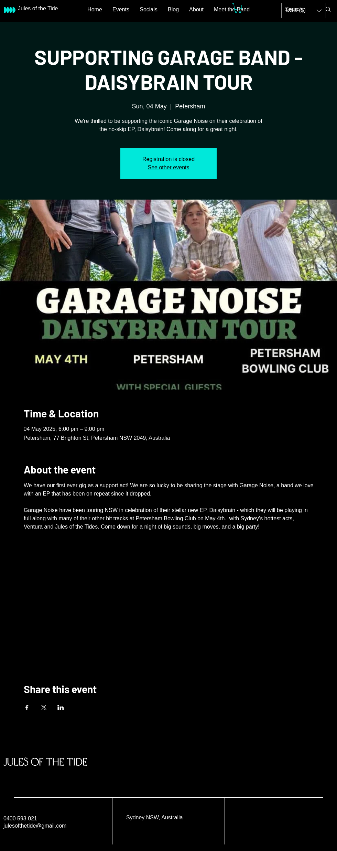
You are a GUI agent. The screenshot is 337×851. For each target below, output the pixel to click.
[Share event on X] (44, 707)
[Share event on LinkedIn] (60, 707)
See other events (168, 167)
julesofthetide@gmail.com (34, 826)
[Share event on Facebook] (27, 707)
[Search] (298, 9)
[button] (238, 8)
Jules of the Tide (45, 761)
